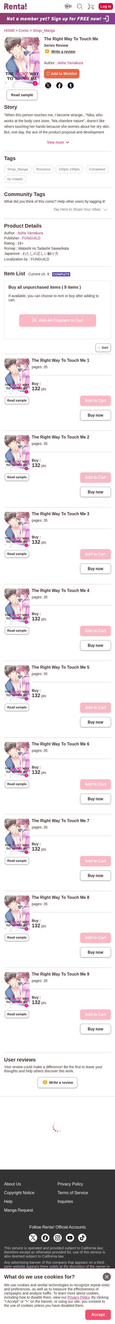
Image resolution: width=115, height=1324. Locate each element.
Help (8, 1201)
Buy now (95, 415)
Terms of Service (73, 1193)
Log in (105, 6)
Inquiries (65, 1201)
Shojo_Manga (17, 169)
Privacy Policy (70, 1184)
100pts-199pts (69, 169)
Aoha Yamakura (70, 63)
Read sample (22, 95)
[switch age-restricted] (68, 6)
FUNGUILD (31, 238)
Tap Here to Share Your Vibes (77, 209)
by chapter (15, 179)
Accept (98, 1314)
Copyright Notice (19, 1193)
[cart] (91, 6)
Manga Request (18, 1210)
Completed (97, 169)
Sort (103, 347)
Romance (43, 169)
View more (55, 142)
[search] (79, 6)
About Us (12, 1184)
